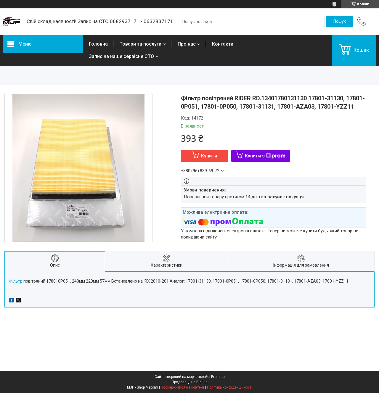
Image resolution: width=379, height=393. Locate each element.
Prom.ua (218, 377)
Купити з (265, 156)
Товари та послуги (140, 44)
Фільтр (16, 281)
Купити (209, 156)
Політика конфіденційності (229, 387)
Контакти (222, 44)
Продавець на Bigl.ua (190, 382)
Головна (98, 44)
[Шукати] (339, 21)
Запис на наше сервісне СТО (121, 56)
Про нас (187, 44)
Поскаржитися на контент (182, 387)
